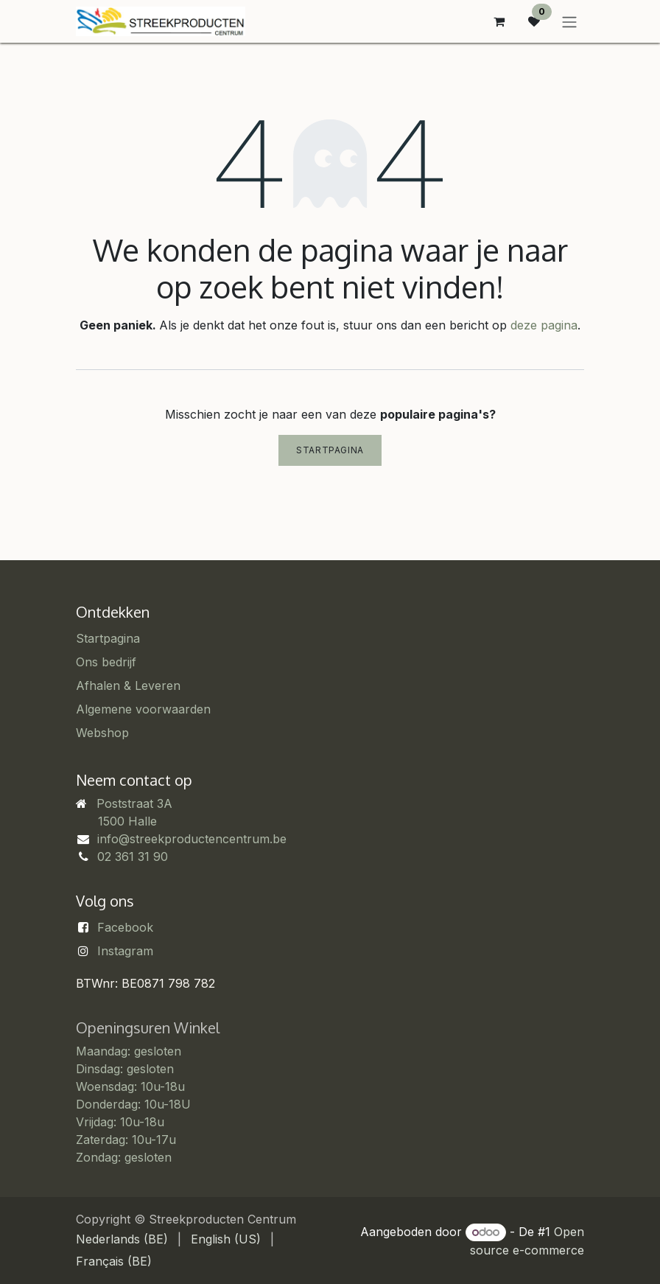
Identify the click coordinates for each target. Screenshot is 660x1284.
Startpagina (330, 450)
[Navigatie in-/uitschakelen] (569, 21)
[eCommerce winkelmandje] (498, 21)
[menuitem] (122, 1239)
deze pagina (544, 325)
